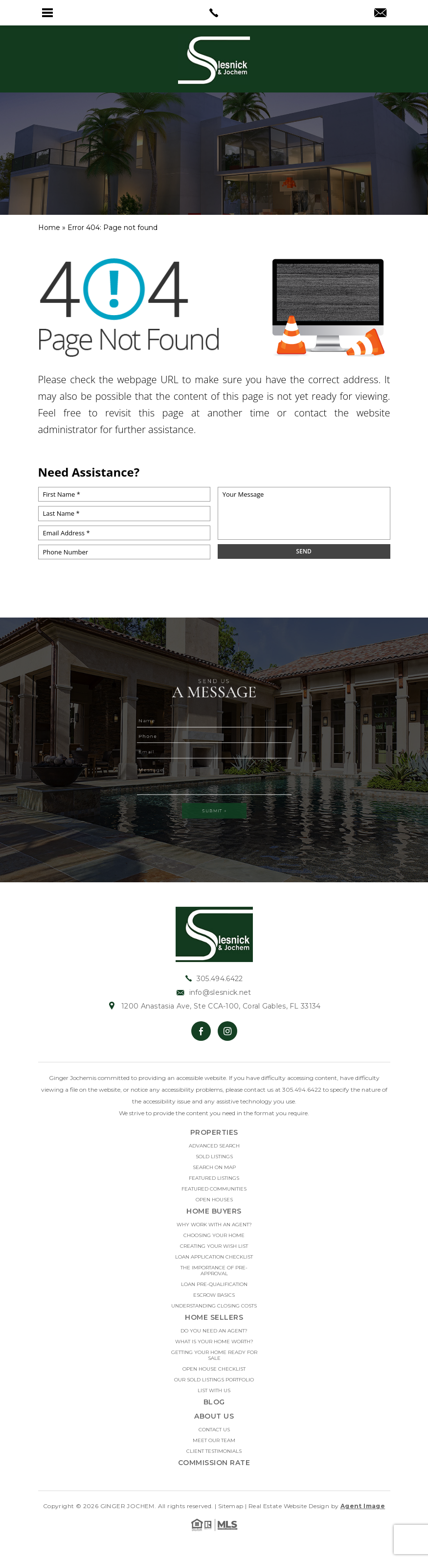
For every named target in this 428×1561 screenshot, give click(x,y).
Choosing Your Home (214, 1240)
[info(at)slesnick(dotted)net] (380, 13)
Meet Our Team (214, 1445)
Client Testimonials (214, 1456)
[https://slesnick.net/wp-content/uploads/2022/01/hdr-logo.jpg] (214, 938)
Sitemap (231, 1510)
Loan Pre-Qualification (214, 1289)
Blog (214, 1406)
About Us (214, 1420)
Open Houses (214, 1204)
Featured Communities (214, 1193)
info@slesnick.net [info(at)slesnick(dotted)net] (214, 996)
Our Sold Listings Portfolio (214, 1384)
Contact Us (214, 1434)
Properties (214, 1136)
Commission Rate (214, 1467)
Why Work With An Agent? (214, 1229)
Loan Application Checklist (214, 1261)
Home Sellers (214, 1321)
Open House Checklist (214, 1374)
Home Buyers (214, 1215)
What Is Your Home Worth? (214, 1346)
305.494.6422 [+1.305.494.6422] (214, 982)
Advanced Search (214, 1150)
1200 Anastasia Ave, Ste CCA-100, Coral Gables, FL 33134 (213, 1010)
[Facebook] (201, 1035)
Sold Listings (214, 1161)
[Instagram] (227, 1035)
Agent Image (362, 1510)
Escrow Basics (214, 1300)
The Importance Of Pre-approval (214, 1275)
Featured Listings (214, 1183)
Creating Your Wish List (214, 1251)
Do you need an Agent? (214, 1335)
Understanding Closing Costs (214, 1310)
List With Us (214, 1395)
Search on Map (214, 1172)
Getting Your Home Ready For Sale (214, 1360)
